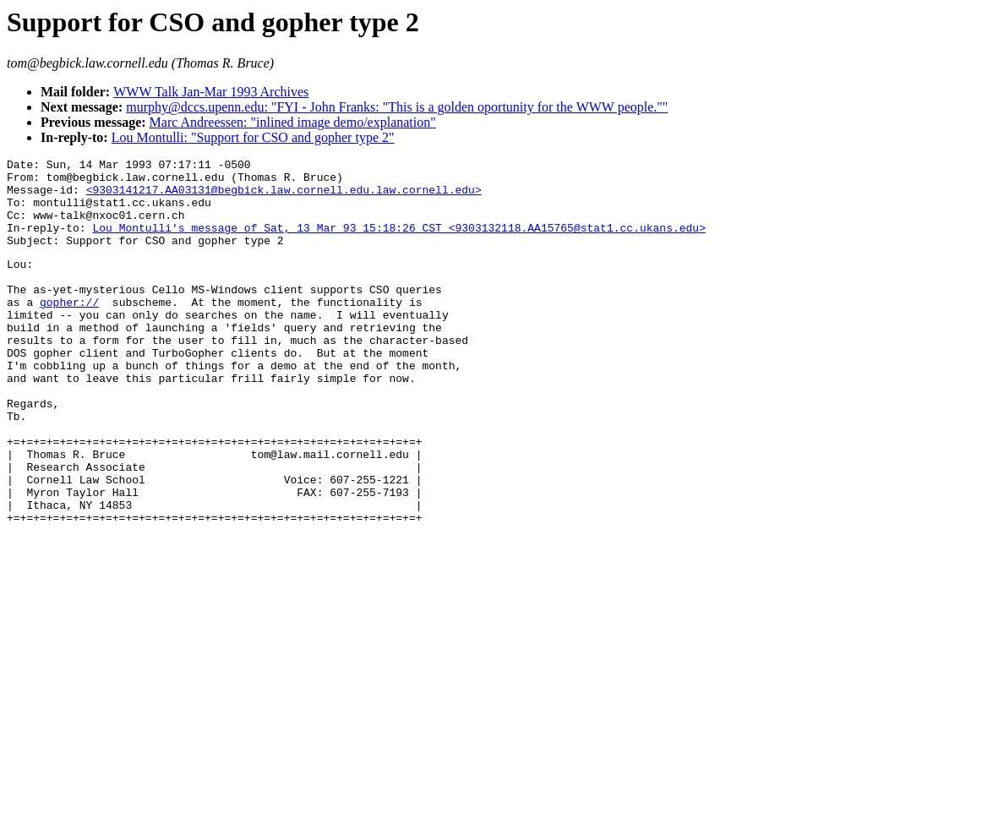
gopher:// (69, 329)
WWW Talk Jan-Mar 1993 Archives (210, 92)
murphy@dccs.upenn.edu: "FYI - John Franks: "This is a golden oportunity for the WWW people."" (397, 107)
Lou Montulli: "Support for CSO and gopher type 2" (253, 137)
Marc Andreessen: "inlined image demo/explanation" (293, 122)
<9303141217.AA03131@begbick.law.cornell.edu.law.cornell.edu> (284, 197)
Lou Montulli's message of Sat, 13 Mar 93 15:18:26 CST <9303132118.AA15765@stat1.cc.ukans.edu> (398, 242)
